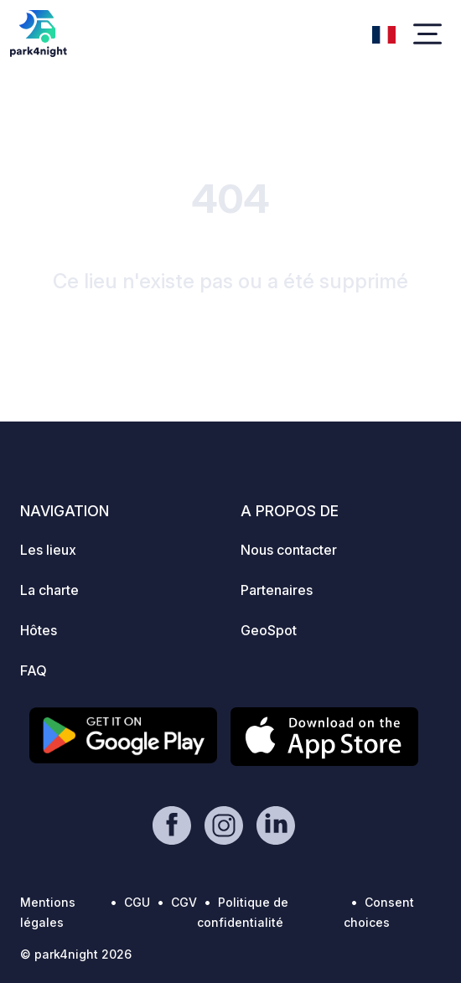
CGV (184, 902)
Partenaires (277, 590)
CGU (137, 902)
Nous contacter (289, 549)
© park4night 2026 (76, 954)
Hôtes (38, 630)
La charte (49, 590)
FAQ (33, 670)
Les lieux (48, 549)
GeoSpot (269, 630)
